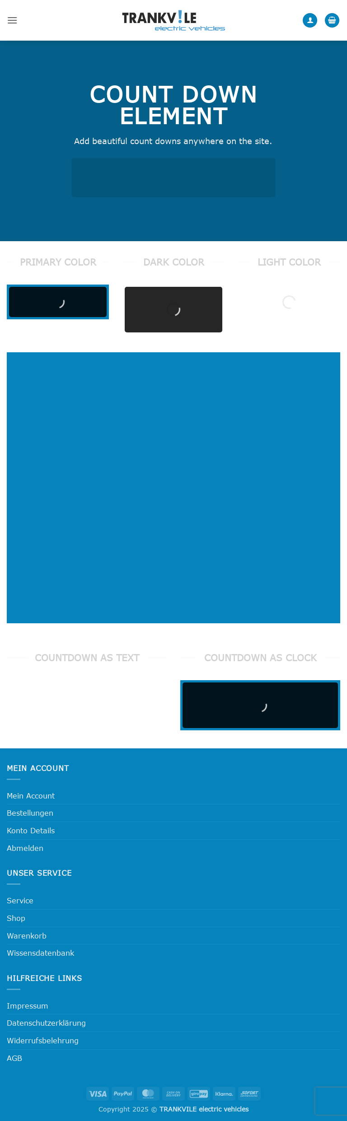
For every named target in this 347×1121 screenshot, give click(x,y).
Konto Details (31, 830)
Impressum (27, 1005)
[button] (12, 20)
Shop (16, 918)
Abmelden (25, 848)
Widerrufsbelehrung (43, 1040)
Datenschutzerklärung (46, 1022)
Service (20, 900)
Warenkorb (27, 935)
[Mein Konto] (310, 20)
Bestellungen (30, 812)
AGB (14, 1058)
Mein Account (31, 795)
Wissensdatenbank (40, 952)
